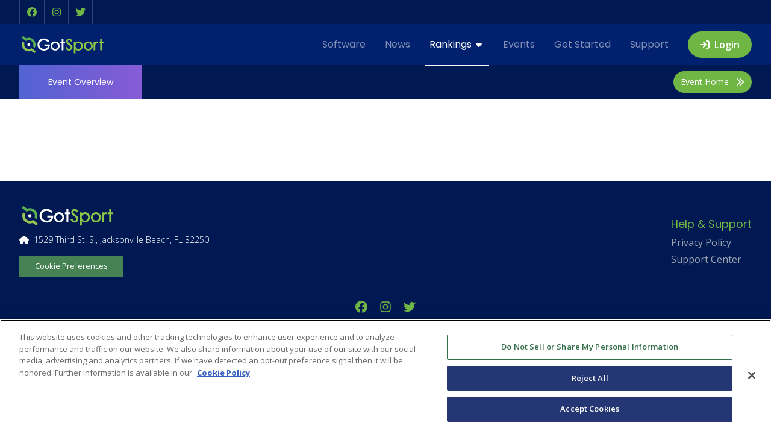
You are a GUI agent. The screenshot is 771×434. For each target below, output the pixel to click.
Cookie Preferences (71, 265)
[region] (385, 376)
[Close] (751, 375)
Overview (80, 82)
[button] (32, 12)
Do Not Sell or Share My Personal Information (589, 346)
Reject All (590, 378)
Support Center (706, 259)
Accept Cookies (589, 408)
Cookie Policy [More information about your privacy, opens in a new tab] (223, 372)
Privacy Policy (701, 242)
